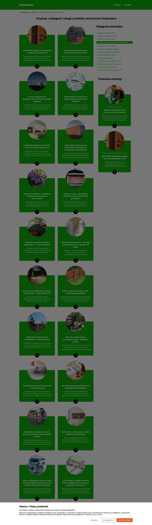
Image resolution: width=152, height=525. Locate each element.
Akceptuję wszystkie (125, 520)
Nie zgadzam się (108, 520)
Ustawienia (94, 520)
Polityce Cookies (96, 514)
